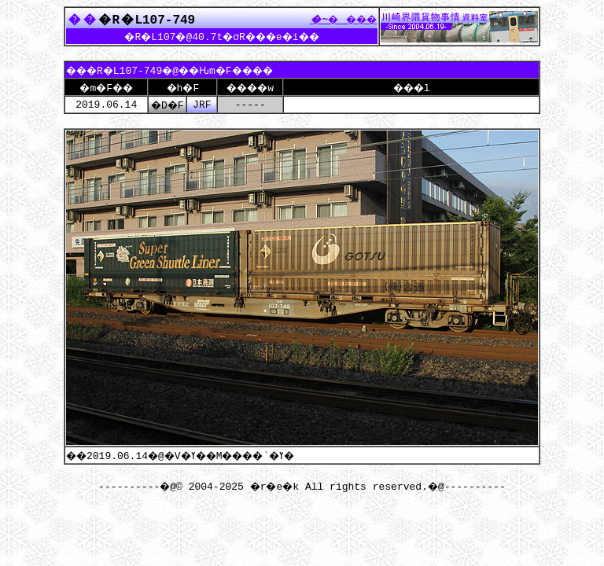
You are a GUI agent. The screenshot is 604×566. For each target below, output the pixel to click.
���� (339, 19)
